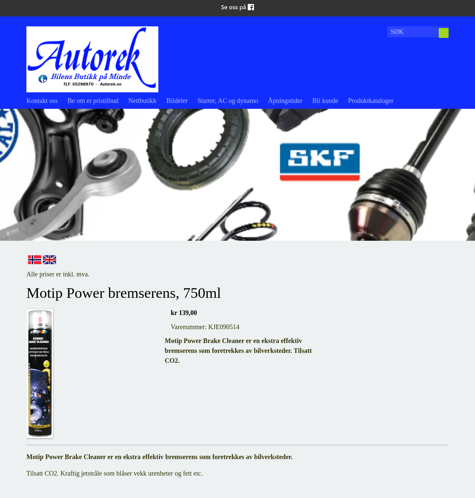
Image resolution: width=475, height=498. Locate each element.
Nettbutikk (142, 100)
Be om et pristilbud (93, 100)
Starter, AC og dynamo (228, 100)
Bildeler (176, 100)
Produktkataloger (371, 100)
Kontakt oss (42, 100)
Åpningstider (285, 100)
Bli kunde (325, 100)
